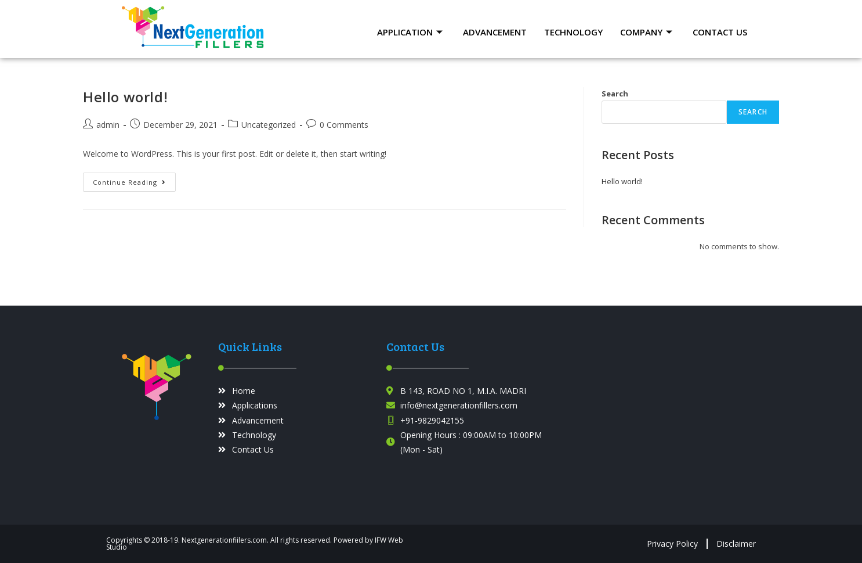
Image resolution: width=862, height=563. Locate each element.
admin (107, 124)
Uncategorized (268, 124)
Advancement (495, 32)
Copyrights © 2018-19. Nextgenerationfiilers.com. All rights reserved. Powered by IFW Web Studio (254, 543)
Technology (573, 32)
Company (647, 32)
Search (615, 93)
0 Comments (344, 124)
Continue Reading (134, 180)
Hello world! (125, 96)
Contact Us (720, 32)
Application (411, 32)
